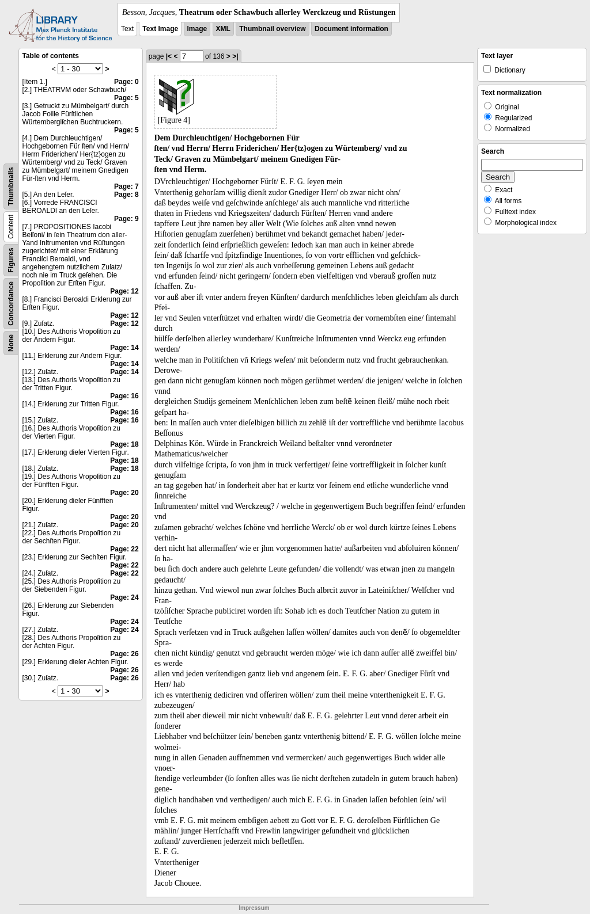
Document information (351, 29)
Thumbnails (11, 186)
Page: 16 (124, 396)
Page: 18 (124, 444)
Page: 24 (124, 597)
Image (197, 29)
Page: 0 (126, 82)
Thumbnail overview (272, 29)
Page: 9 (126, 219)
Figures (11, 259)
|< (169, 56)
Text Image (160, 29)
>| (235, 56)
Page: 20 (124, 493)
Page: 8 (126, 195)
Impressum (254, 908)
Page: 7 (126, 186)
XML (223, 29)
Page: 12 (124, 291)
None (11, 343)
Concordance (11, 303)
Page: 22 (124, 549)
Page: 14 (124, 348)
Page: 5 (126, 98)
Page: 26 (124, 654)
